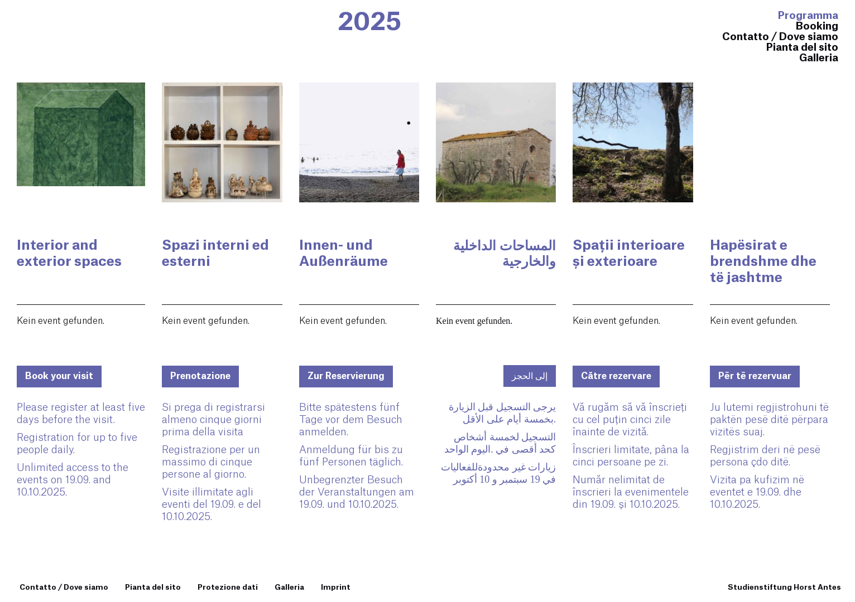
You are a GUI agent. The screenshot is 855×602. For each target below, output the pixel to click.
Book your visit (59, 376)
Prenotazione (200, 376)
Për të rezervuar (754, 376)
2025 (369, 22)
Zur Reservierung (346, 376)
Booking (817, 26)
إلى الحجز (529, 376)
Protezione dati (228, 587)
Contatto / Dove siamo (780, 37)
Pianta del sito (802, 47)
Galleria (818, 58)
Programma (808, 16)
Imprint (335, 587)
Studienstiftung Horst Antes (784, 587)
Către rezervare (616, 376)
